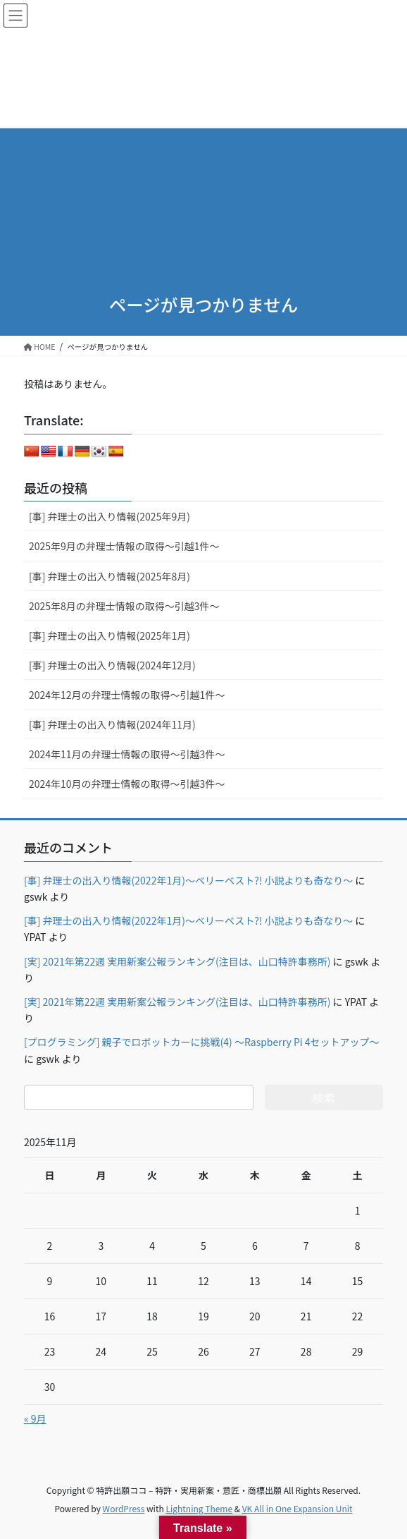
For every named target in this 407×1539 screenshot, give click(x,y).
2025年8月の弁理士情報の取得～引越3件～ (124, 606)
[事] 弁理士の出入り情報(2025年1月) (109, 635)
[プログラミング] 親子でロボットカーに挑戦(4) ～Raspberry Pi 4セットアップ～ (202, 1042)
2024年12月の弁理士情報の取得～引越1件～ (127, 695)
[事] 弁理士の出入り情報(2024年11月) (112, 724)
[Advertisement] (203, 176)
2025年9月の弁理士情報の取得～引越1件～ (124, 546)
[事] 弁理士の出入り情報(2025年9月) (109, 516)
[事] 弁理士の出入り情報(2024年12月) (112, 665)
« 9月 (35, 1418)
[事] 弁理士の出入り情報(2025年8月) (109, 576)
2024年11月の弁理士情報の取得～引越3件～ (127, 754)
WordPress (124, 1508)
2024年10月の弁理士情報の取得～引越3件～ (127, 784)
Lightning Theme (198, 1508)
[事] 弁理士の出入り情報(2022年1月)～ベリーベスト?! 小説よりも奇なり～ (188, 880)
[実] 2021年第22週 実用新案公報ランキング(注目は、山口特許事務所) (177, 961)
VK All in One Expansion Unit (297, 1508)
